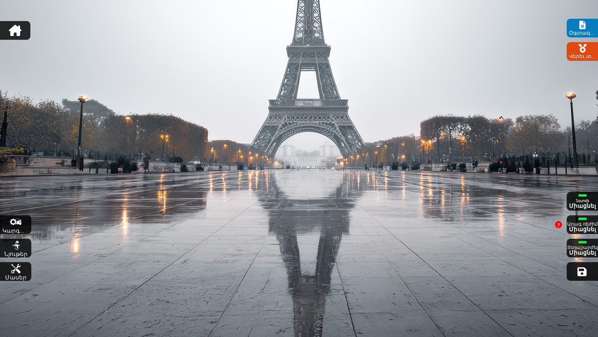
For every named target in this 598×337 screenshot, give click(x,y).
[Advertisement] (299, 26)
